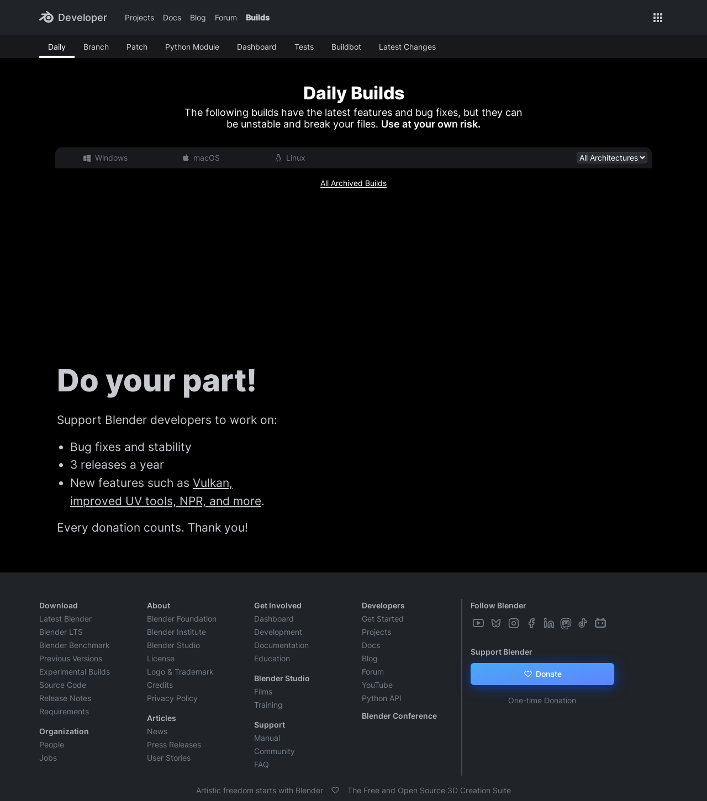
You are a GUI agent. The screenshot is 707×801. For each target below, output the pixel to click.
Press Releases (174, 744)
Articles (161, 718)
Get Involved (278, 605)
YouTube (377, 684)
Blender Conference (399, 715)
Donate (542, 674)
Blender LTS (61, 631)
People (51, 744)
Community (274, 751)
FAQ (261, 764)
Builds (258, 17)
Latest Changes (407, 46)
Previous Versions (70, 658)
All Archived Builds (353, 183)
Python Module (192, 46)
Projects (139, 17)
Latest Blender (65, 618)
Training (268, 704)
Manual (267, 737)
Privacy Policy (172, 698)
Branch (96, 46)
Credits (160, 684)
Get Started (383, 618)
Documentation (281, 645)
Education (272, 658)
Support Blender (501, 651)
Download (58, 605)
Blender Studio (173, 645)
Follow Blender (498, 605)
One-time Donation (542, 700)
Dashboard (257, 46)
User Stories (169, 757)
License (161, 658)
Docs (172, 17)
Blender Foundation (182, 618)
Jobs (48, 757)
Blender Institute (176, 631)
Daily (57, 46)
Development (278, 631)
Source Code (62, 684)
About (158, 605)
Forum (226, 17)
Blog (198, 17)
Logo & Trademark (180, 671)
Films (263, 691)
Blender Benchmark (74, 645)
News (157, 731)
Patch (136, 46)
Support (269, 724)
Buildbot (346, 46)
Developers (383, 605)
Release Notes (65, 698)
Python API (382, 698)
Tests (304, 46)
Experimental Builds (74, 671)
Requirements (64, 711)
